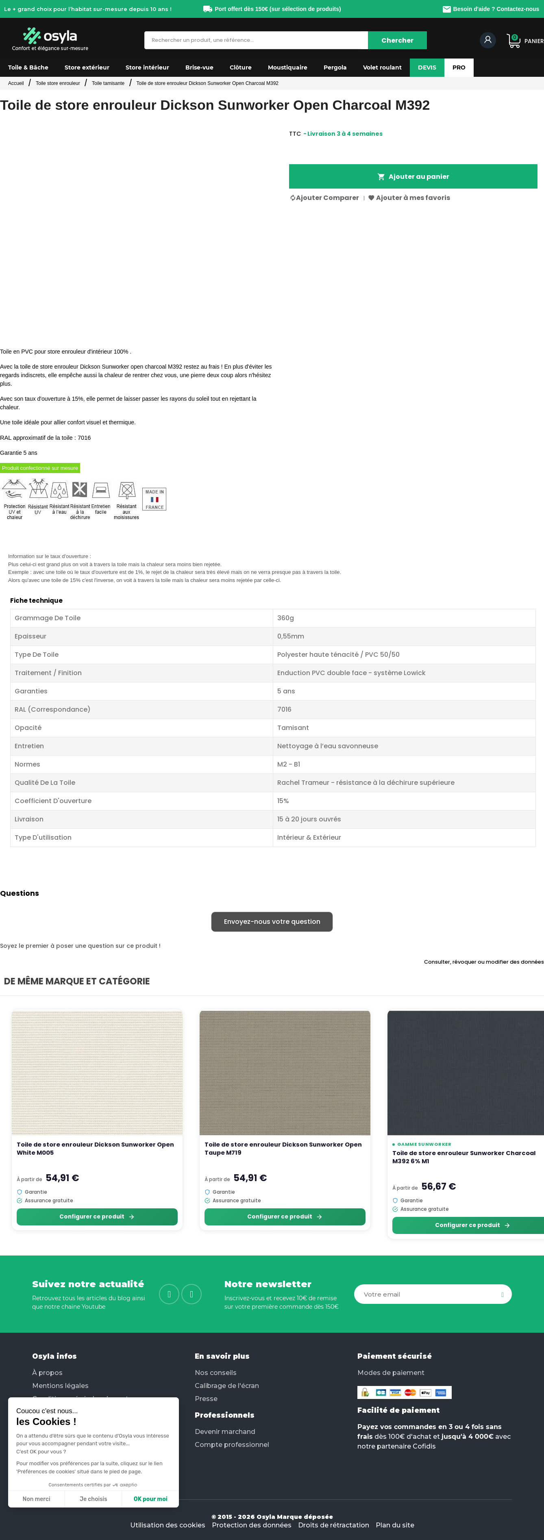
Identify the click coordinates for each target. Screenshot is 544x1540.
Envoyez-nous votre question (272, 921)
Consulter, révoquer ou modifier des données (484, 961)
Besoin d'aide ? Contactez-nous (491, 9)
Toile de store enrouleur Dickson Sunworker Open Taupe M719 (283, 1148)
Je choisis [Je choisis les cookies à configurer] (38, 1499)
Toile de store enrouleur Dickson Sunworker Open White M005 (95, 1148)
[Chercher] (397, 40)
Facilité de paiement (398, 1410)
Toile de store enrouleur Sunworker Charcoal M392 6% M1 (463, 1157)
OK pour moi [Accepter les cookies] (95, 1499)
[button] (28, 68)
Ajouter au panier (413, 176)
